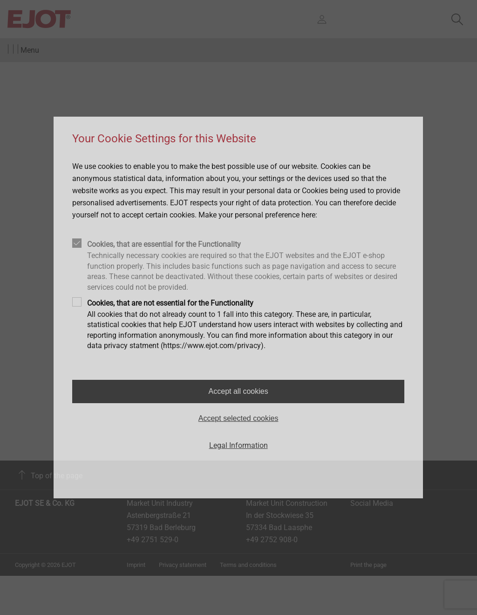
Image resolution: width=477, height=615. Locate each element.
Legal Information (238, 445)
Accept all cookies (238, 391)
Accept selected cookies (238, 418)
